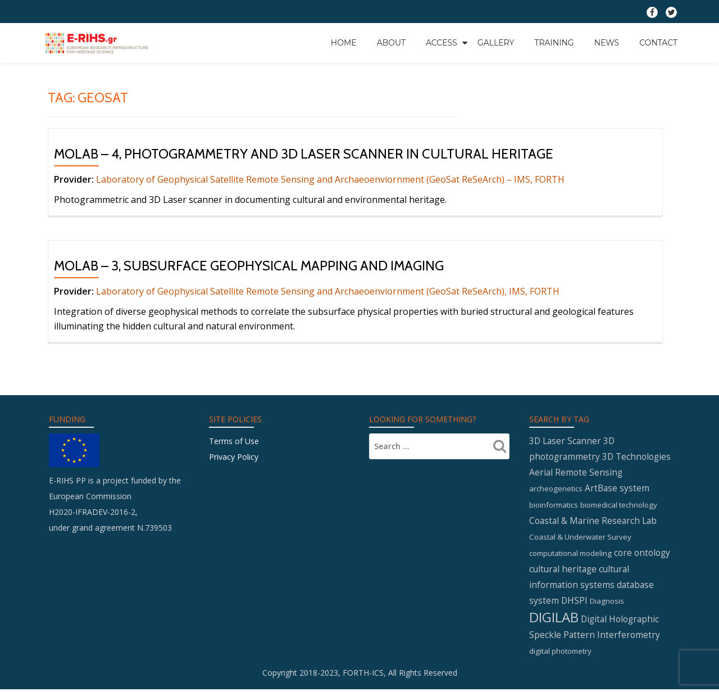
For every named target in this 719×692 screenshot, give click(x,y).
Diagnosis (607, 604)
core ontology (642, 554)
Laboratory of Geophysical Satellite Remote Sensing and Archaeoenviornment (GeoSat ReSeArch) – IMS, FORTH (330, 179)
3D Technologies (636, 457)
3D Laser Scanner (565, 441)
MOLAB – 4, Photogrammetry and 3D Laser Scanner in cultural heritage (303, 154)
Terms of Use (234, 441)
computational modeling (570, 555)
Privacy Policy (233, 456)
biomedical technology (618, 506)
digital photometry (560, 654)
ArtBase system (617, 490)
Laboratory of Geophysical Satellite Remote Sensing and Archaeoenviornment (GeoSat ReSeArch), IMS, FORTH (326, 291)
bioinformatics (553, 506)
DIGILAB (554, 619)
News (607, 42)
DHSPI (574, 603)
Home (344, 42)
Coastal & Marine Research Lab (593, 522)
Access (441, 42)
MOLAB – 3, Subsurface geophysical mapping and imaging (249, 265)
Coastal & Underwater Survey (580, 538)
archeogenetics (556, 491)
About (391, 42)
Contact (658, 42)
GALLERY (496, 42)
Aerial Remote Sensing (575, 474)
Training (554, 42)
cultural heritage (563, 570)
